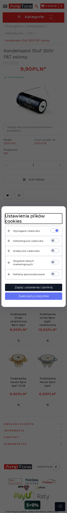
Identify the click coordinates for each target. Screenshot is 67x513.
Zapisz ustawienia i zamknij (34, 287)
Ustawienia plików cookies (25, 218)
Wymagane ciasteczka (26, 230)
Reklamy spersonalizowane (29, 274)
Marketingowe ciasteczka (28, 240)
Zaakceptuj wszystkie (33, 296)
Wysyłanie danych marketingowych (23, 262)
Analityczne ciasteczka (26, 250)
